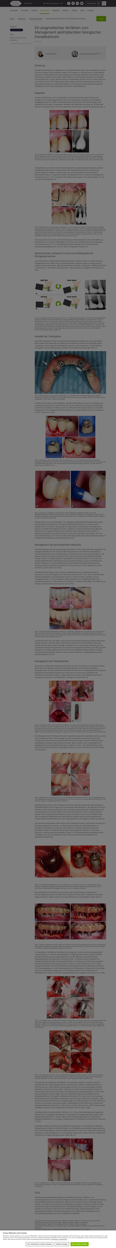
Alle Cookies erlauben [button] (79, 1244)
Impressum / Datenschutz (59, 1239)
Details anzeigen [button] (62, 1244)
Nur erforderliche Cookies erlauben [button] (39, 1244)
